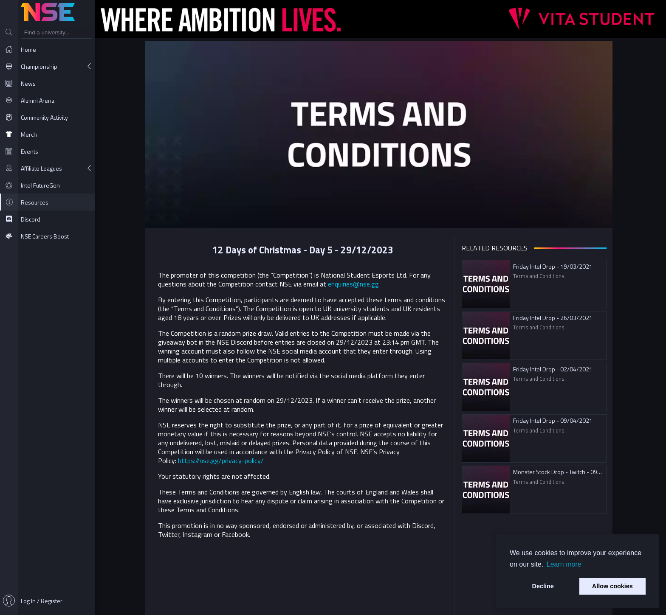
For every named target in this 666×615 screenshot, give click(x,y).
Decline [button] (543, 586)
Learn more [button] (564, 564)
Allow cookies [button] (612, 586)
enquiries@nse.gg (355, 284)
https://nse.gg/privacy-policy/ (222, 460)
